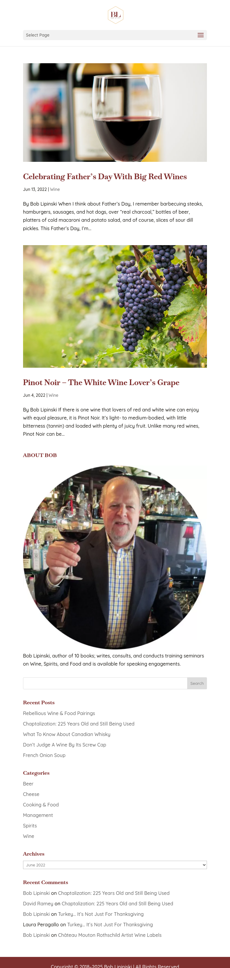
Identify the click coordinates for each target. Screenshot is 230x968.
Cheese (31, 794)
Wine (55, 189)
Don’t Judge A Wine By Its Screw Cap (64, 745)
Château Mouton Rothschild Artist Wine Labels (110, 935)
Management (38, 815)
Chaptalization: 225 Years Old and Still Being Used (78, 724)
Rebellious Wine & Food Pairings (59, 713)
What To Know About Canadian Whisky (67, 734)
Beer (28, 784)
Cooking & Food (41, 805)
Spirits (30, 826)
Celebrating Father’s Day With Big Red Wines (105, 176)
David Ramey (38, 904)
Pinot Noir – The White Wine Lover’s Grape (101, 382)
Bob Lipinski (36, 893)
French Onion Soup (44, 755)
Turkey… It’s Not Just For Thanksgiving (101, 914)
